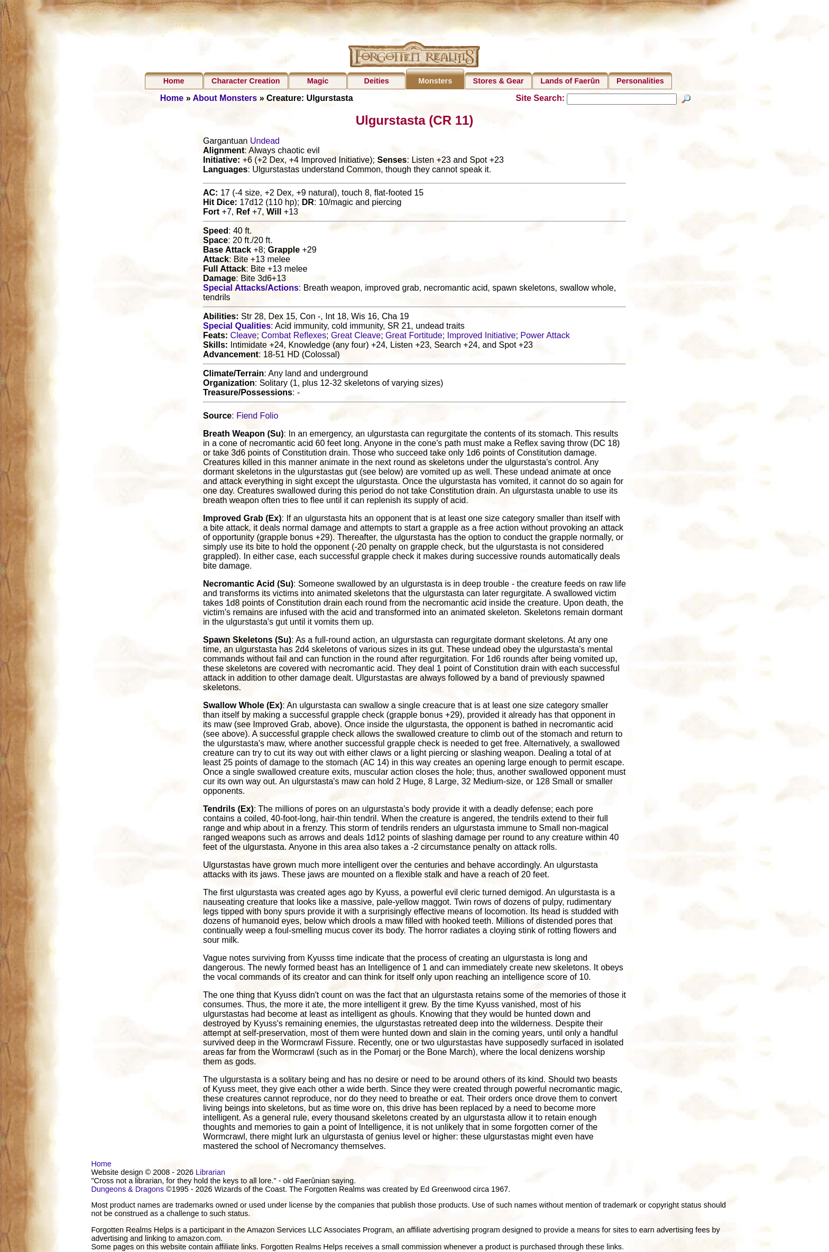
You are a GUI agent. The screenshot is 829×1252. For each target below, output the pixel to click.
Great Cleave (356, 336)
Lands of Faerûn (570, 81)
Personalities (640, 81)
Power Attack (544, 336)
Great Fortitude (414, 336)
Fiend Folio (257, 417)
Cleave (244, 336)
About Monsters (224, 98)
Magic (318, 81)
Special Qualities (237, 327)
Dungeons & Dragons (127, 1190)
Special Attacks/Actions (251, 289)
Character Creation (245, 81)
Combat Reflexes (293, 336)
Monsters (435, 81)
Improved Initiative (481, 336)
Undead (265, 142)
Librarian (210, 1174)
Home (174, 81)
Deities (376, 81)
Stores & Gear (498, 81)
